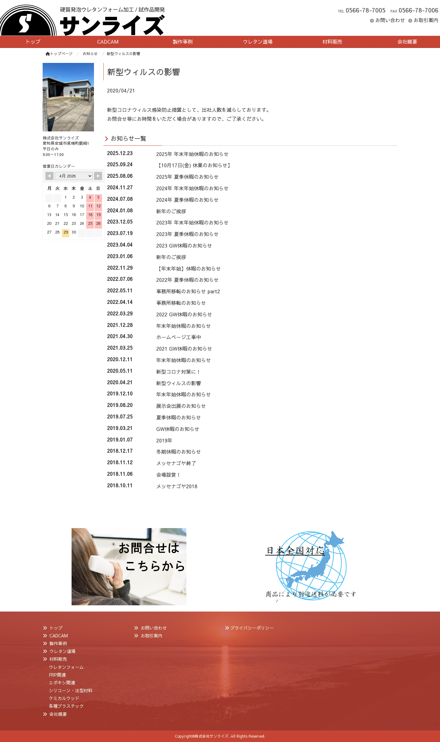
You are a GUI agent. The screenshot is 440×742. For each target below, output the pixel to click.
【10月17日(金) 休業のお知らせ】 (194, 165)
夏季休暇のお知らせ (178, 417)
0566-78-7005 (366, 10)
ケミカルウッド (64, 698)
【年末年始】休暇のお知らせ (188, 268)
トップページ (59, 53)
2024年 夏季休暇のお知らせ (187, 199)
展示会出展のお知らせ (181, 405)
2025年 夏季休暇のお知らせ (187, 176)
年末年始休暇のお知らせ (183, 325)
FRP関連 (57, 675)
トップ (56, 628)
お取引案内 (426, 20)
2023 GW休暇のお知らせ (184, 245)
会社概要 (58, 714)
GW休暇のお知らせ (177, 428)
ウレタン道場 (62, 651)
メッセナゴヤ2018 (176, 486)
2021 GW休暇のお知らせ (184, 348)
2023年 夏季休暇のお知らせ (187, 233)
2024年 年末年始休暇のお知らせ (192, 188)
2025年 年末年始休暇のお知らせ (192, 153)
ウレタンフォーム (66, 667)
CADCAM (58, 635)
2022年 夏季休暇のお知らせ (187, 279)
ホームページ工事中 (178, 336)
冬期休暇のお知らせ (178, 451)
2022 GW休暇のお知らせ (184, 314)
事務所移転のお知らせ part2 (188, 291)
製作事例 (58, 643)
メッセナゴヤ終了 (176, 463)
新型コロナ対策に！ (178, 371)
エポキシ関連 (62, 682)
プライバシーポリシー (252, 628)
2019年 (164, 440)
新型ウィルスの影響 (178, 383)
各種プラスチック (66, 706)
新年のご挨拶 (171, 211)
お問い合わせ (390, 20)
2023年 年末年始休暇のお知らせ (192, 222)
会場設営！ (168, 474)
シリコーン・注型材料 (70, 690)
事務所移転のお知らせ (181, 302)
